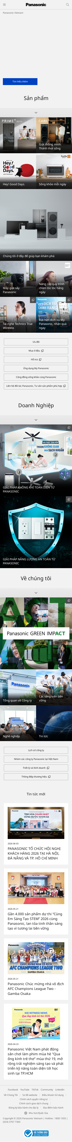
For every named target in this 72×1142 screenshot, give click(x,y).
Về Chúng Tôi (11, 1095)
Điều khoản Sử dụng (53, 1095)
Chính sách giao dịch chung (33, 1103)
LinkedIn (59, 1089)
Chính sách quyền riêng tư (34, 1099)
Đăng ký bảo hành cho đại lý (23, 1107)
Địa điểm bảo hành (53, 1107)
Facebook (13, 1089)
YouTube (24, 1089)
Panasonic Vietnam (13, 12)
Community (47, 1089)
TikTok (35, 1089)
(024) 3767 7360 (11, 1121)
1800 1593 (60, 1118)
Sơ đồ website (29, 1095)
